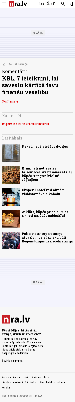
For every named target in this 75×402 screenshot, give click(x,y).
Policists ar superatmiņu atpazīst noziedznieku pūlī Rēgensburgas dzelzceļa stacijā (47, 237)
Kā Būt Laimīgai (18, 64)
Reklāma (17, 377)
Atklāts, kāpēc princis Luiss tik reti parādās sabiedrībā (45, 214)
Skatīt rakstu (10, 101)
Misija (27, 377)
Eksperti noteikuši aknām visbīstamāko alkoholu (43, 192)
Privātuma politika (40, 377)
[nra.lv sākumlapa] (18, 4)
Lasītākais (12, 137)
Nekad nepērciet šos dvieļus (45, 146)
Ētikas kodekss (47, 382)
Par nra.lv (6, 377)
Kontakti (6, 387)
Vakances (62, 382)
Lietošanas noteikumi (12, 382)
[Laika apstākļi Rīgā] (47, 4)
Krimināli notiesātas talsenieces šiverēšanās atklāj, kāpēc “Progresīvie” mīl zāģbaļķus (47, 174)
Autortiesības (31, 382)
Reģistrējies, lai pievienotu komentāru (25, 124)
